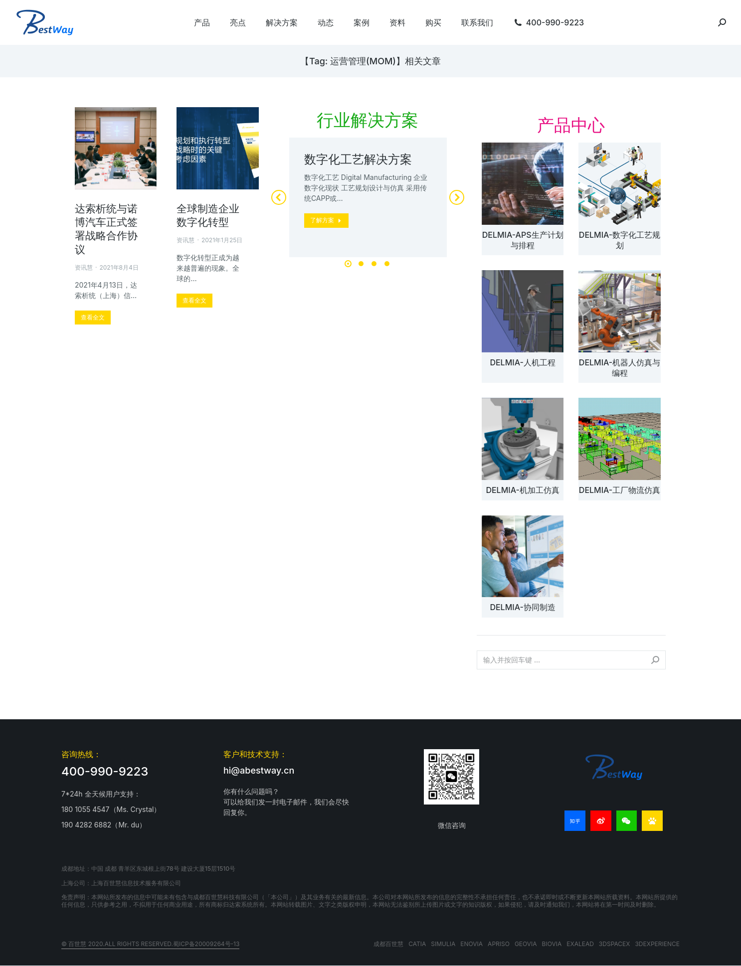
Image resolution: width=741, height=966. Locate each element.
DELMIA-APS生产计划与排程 (522, 240)
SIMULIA (443, 944)
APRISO (499, 944)
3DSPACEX (614, 944)
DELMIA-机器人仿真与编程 (619, 367)
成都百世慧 (388, 944)
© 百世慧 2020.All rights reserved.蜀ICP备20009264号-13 (150, 944)
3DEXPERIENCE (657, 944)
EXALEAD (580, 944)
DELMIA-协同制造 (522, 607)
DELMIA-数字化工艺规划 (619, 240)
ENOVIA (471, 944)
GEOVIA (526, 944)
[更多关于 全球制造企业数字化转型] (194, 301)
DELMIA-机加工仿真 (522, 490)
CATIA (417, 944)
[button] (348, 263)
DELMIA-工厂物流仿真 (619, 490)
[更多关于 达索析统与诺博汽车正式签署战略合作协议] (93, 317)
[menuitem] (202, 22)
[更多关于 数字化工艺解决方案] (326, 220)
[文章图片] (522, 183)
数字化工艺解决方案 (358, 159)
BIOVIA (552, 944)
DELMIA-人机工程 (522, 362)
